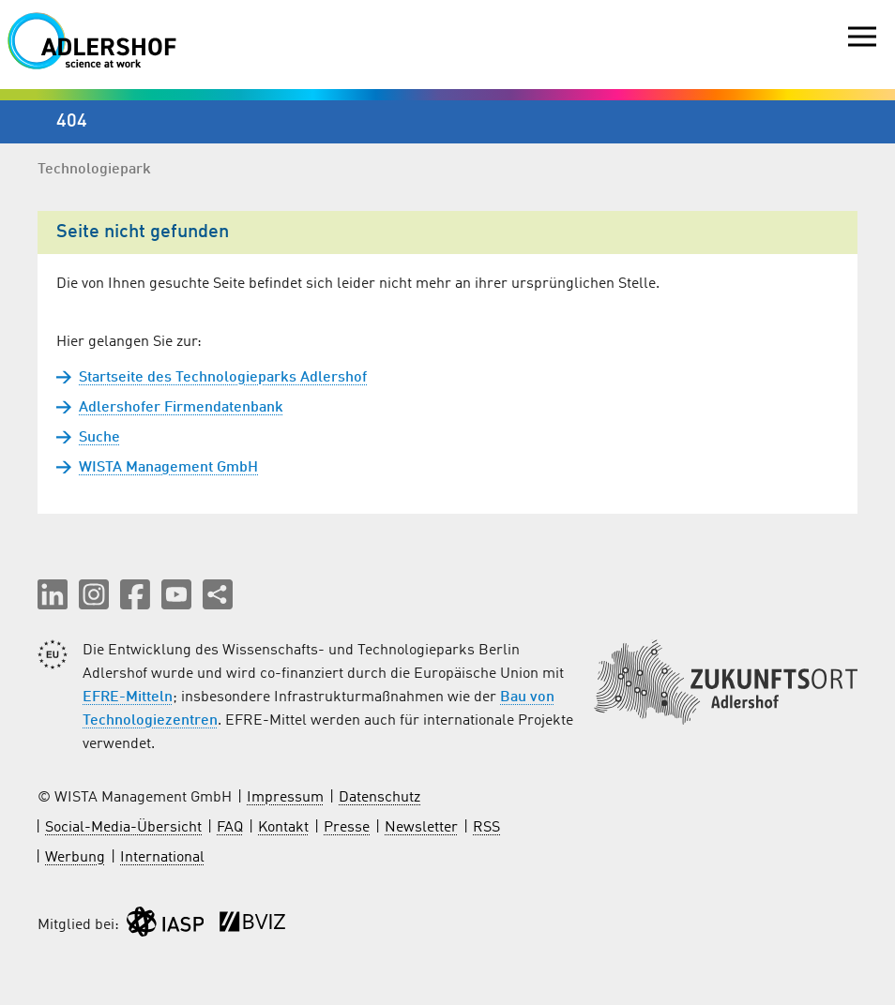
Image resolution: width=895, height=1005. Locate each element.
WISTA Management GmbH (168, 467)
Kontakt (283, 827)
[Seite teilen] (217, 594)
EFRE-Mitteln (128, 697)
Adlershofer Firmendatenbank (181, 407)
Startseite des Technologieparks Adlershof (223, 377)
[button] (52, 594)
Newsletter (421, 827)
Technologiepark (94, 169)
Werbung (75, 857)
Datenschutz (379, 797)
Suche (99, 437)
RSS (486, 827)
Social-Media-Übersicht (123, 827)
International (162, 857)
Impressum (285, 797)
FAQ (230, 827)
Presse (347, 827)
